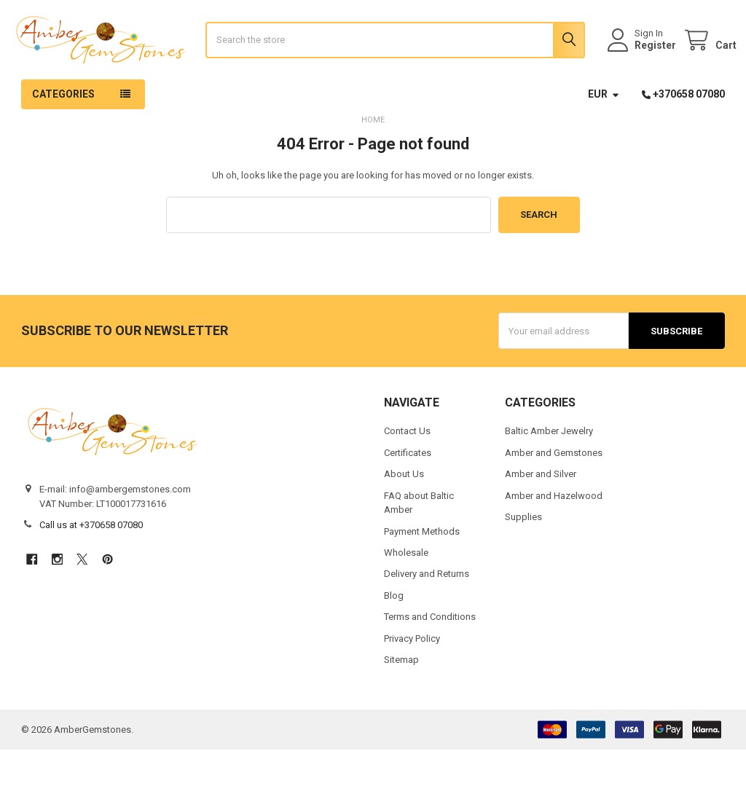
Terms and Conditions (430, 653)
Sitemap (401, 696)
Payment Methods (422, 567)
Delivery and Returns (426, 610)
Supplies (523, 553)
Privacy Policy (412, 674)
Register (643, 63)
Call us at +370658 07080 (91, 561)
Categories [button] (63, 130)
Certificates (407, 488)
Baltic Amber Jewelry (549, 467)
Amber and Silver (540, 510)
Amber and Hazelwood (553, 531)
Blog (394, 631)
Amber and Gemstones (553, 488)
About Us (404, 510)
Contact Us (407, 467)
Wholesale (406, 588)
